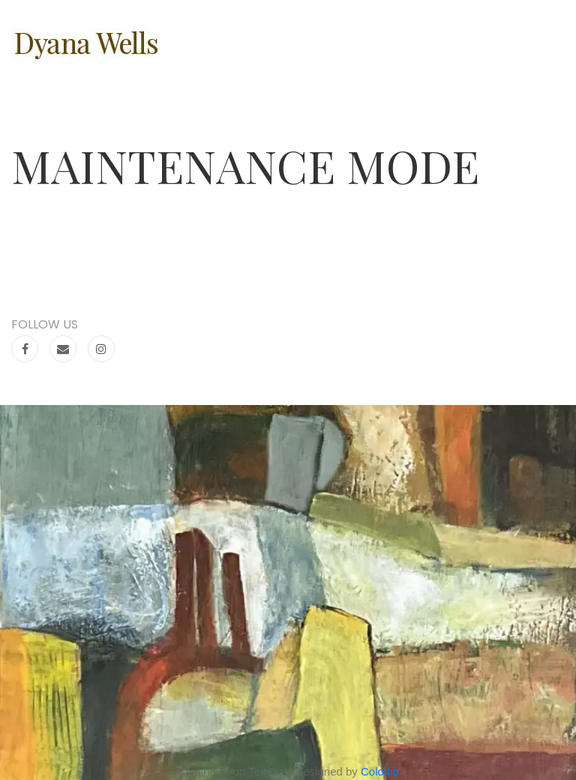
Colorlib (380, 771)
